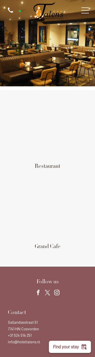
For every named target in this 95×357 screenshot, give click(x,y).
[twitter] (48, 293)
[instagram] (57, 293)
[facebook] (38, 293)
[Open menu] (85, 10)
